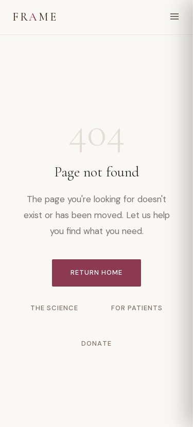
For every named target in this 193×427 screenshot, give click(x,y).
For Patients (137, 308)
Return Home (96, 272)
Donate (96, 343)
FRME (34, 17)
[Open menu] (174, 17)
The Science (54, 308)
